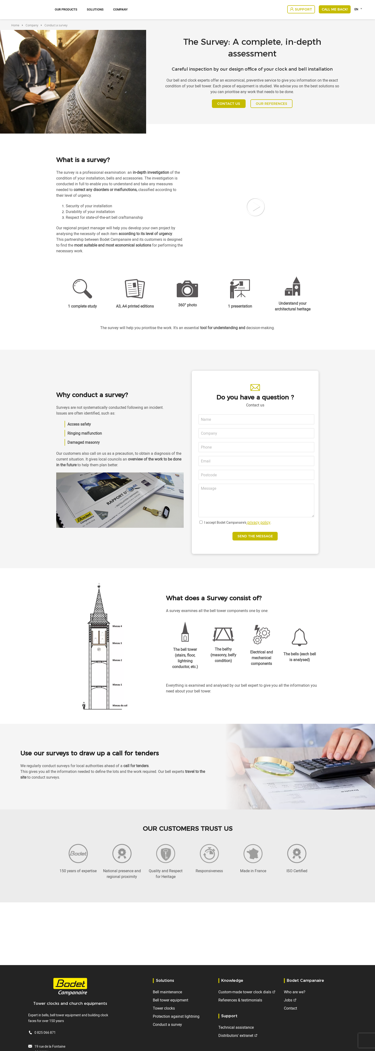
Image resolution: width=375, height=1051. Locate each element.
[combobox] (359, 9)
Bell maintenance (167, 992)
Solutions (95, 9)
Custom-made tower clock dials (244, 992)
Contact (290, 1008)
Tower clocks (164, 1008)
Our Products (66, 9)
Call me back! (335, 9)
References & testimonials (240, 1000)
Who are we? (294, 992)
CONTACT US (224, 106)
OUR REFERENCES (276, 106)
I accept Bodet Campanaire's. (237, 527)
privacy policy (258, 527)
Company (120, 9)
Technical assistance (236, 1027)
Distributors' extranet (235, 1035)
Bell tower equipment (170, 1000)
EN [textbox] (356, 9)
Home (15, 25)
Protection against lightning (176, 1016)
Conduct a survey (167, 1024)
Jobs (288, 1000)
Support (303, 9)
